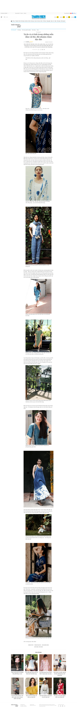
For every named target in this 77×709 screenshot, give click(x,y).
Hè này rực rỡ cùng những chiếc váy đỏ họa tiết (59, 696)
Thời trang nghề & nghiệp (26, 29)
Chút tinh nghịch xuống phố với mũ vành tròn (45, 696)
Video (38, 29)
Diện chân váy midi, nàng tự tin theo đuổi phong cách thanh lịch (60, 674)
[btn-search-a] (4, 17)
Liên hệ (25, 13)
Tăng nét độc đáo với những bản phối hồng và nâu (17, 673)
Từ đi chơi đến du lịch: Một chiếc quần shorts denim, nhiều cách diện (17, 697)
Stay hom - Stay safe (38, 646)
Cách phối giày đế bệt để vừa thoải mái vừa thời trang (31, 673)
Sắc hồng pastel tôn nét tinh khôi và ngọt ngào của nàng (45, 673)
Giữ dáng (19, 29)
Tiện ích (21, 13)
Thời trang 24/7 (13, 29)
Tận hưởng (34, 29)
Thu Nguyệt (27, 41)
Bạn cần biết (17, 13)
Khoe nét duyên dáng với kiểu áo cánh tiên (31, 696)
